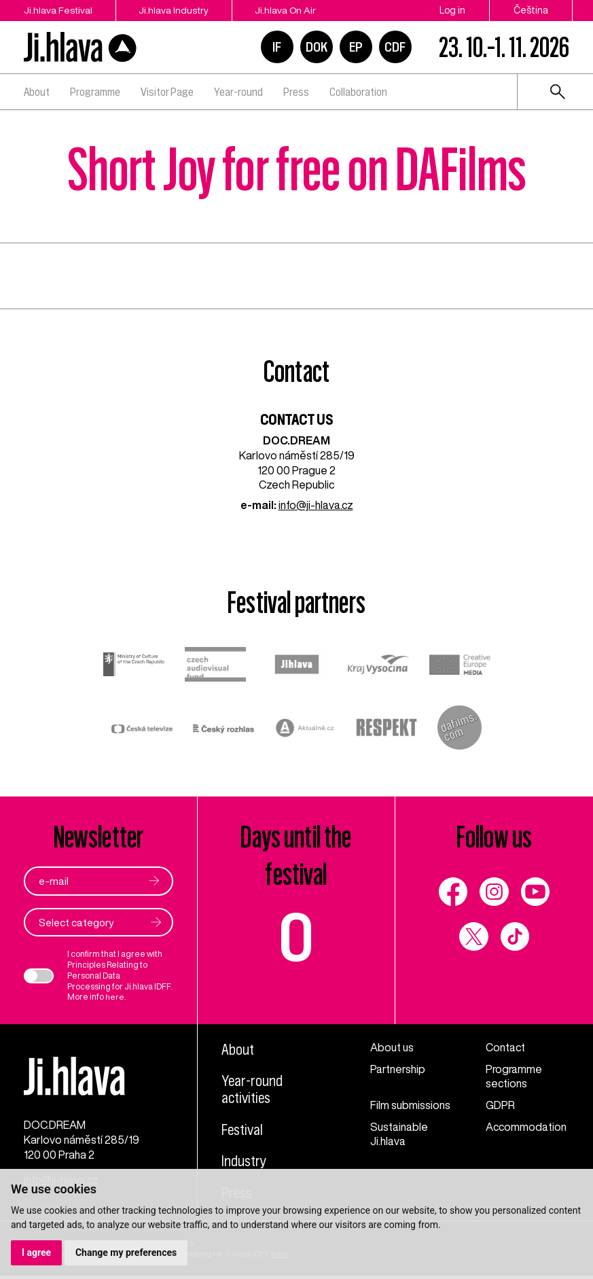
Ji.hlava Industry (176, 10)
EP (356, 47)
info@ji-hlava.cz (315, 505)
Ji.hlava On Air (290, 10)
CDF (395, 47)
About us (392, 1047)
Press (296, 92)
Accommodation (527, 1126)
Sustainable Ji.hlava (399, 1134)
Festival (243, 1130)
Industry (244, 1161)
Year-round (238, 92)
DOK (316, 47)
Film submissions (410, 1105)
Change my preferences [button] (126, 1252)
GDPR (500, 1105)
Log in (452, 10)
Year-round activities (252, 1089)
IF (276, 47)
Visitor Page (167, 92)
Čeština (531, 10)
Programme (95, 92)
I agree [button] (36, 1252)
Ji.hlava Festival (57, 10)
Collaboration (358, 92)
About (37, 92)
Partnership (398, 1069)
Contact (506, 1047)
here (114, 997)
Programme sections (514, 1076)
